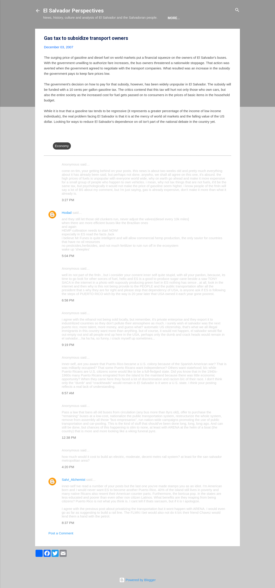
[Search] (237, 10)
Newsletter (169, 32)
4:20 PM (68, 480)
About (52, 32)
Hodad (67, 226)
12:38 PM (69, 451)
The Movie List (137, 32)
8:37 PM (68, 536)
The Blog (74, 32)
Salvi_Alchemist (73, 493)
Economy (62, 159)
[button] (228, 52)
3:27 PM (68, 213)
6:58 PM (68, 314)
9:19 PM (68, 358)
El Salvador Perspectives (73, 11)
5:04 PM (68, 269)
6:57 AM (68, 406)
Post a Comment (60, 547)
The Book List (103, 32)
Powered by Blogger (137, 580)
